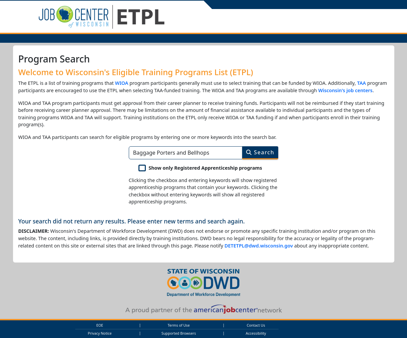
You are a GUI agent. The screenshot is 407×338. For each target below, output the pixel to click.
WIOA (121, 83)
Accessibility (256, 333)
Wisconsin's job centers (345, 90)
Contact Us (256, 325)
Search (260, 152)
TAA (361, 83)
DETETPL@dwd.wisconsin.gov (258, 245)
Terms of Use (179, 325)
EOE (99, 325)
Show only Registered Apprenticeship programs (205, 168)
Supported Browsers (179, 333)
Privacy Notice (99, 333)
